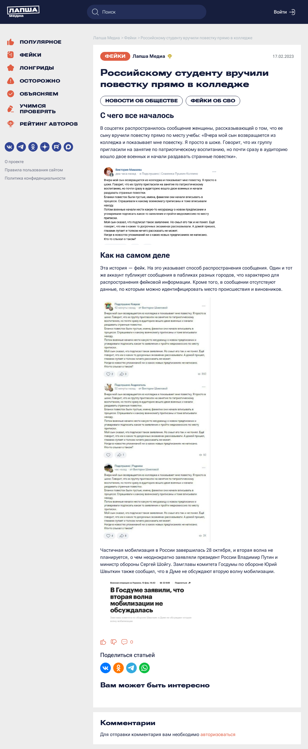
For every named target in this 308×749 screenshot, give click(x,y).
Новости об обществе (141, 101)
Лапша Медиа (149, 56)
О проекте (14, 161)
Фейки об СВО (213, 101)
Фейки (115, 56)
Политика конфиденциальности (35, 178)
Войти (284, 12)
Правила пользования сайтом (34, 169)
